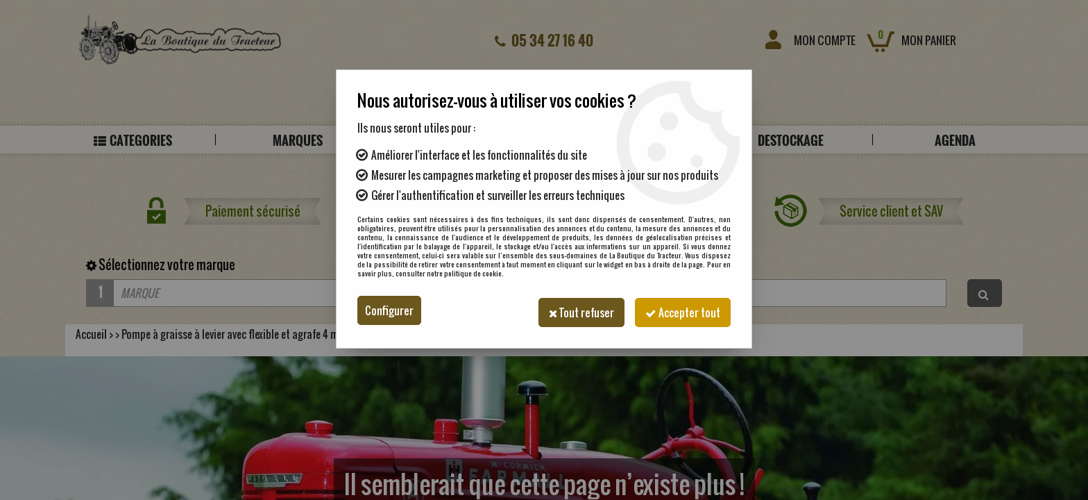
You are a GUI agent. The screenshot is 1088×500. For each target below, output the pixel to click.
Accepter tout (680, 310)
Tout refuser (575, 310)
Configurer (389, 310)
